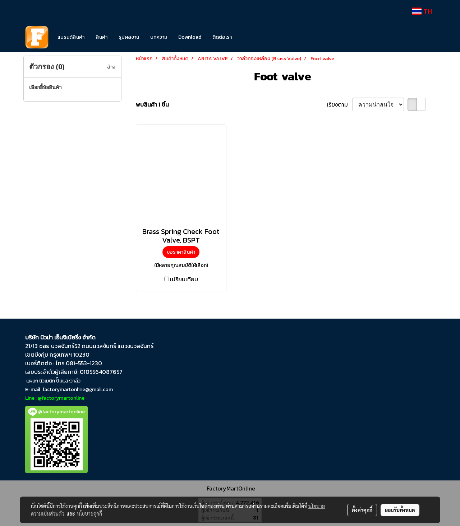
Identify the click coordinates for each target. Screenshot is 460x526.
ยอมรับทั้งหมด (400, 510)
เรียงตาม (339, 104)
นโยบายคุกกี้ (89, 513)
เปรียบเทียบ (184, 279)
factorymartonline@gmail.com (77, 389)
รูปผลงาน (129, 37)
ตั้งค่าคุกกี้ (362, 510)
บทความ (158, 37)
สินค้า (101, 37)
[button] (248, 37)
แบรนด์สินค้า (71, 37)
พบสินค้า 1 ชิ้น (152, 104)
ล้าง (111, 67)
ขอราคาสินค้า (181, 252)
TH (422, 11)
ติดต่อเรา (222, 37)
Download (189, 37)
